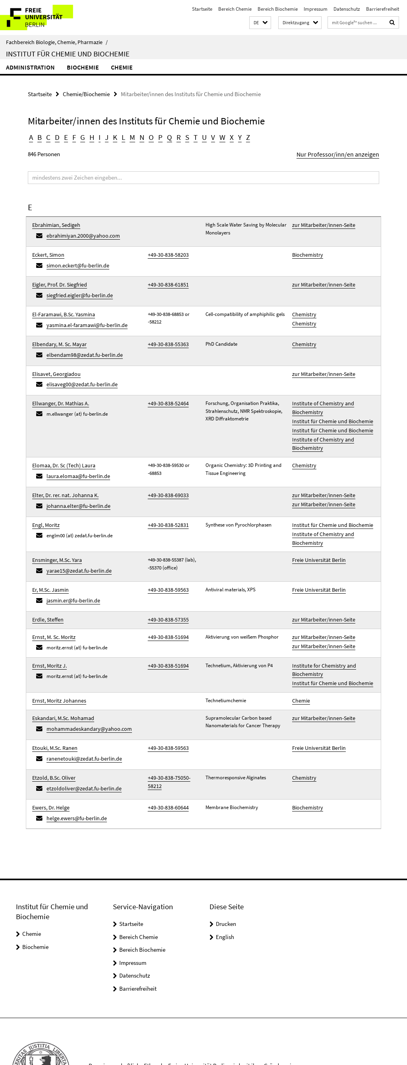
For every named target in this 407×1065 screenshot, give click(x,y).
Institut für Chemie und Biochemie (68, 53)
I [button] (98, 136)
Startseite (202, 9)
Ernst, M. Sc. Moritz (52, 596)
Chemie (122, 67)
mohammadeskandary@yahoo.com (85, 680)
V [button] (209, 136)
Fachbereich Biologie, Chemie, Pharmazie (57, 42)
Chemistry (303, 304)
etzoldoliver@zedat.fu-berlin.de (80, 734)
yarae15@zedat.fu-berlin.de (76, 535)
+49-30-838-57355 (166, 580)
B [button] (39, 136)
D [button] (56, 136)
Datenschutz (346, 9)
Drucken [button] (226, 865)
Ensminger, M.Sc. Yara (55, 526)
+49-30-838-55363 (166, 331)
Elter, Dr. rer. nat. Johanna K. (63, 467)
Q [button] (166, 136)
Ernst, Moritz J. (48, 623)
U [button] (200, 136)
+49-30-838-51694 (166, 596)
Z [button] (243, 136)
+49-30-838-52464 (166, 385)
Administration (30, 67)
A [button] (31, 136)
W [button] (218, 136)
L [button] (121, 136)
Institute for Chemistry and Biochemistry (320, 627)
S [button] (183, 136)
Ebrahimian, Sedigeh (54, 223)
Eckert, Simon (47, 250)
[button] (260, 22)
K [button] (113, 136)
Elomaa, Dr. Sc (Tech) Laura (62, 440)
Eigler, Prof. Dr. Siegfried (58, 277)
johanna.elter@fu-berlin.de (75, 476)
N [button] (139, 136)
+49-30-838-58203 (166, 250)
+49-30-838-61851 (166, 277)
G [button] (81, 136)
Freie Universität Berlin (316, 526)
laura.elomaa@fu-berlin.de (76, 449)
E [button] (65, 136)
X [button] (227, 136)
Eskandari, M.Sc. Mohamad (61, 670)
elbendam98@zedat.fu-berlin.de (81, 340)
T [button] (192, 136)
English (225, 879)
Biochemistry (306, 250)
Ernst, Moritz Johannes (56, 654)
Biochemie (83, 67)
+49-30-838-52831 (166, 494)
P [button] (157, 136)
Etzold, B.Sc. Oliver (52, 724)
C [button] (48, 136)
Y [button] (234, 136)
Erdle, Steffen (46, 580)
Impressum (316, 9)
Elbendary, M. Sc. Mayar (57, 331)
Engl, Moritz (45, 494)
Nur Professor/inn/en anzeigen (342, 153)
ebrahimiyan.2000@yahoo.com (80, 232)
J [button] (105, 136)
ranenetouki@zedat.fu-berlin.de (80, 707)
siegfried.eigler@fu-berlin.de (77, 286)
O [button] (148, 136)
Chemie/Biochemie (86, 93)
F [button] (73, 136)
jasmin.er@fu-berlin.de (71, 562)
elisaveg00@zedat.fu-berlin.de (78, 367)
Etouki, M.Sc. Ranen (53, 697)
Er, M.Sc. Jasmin (49, 553)
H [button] (90, 136)
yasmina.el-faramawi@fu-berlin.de (84, 313)
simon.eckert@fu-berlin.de (75, 259)
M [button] (130, 136)
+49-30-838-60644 (166, 751)
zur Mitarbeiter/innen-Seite (321, 223)
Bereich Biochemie (278, 9)
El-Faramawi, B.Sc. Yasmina (62, 304)
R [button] (175, 136)
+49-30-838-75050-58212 (172, 724)
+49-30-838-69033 (166, 467)
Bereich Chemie (235, 9)
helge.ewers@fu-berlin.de (74, 761)
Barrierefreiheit (382, 9)
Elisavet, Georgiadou (54, 358)
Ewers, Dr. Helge (49, 751)
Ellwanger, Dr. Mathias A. (58, 385)
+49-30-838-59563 (166, 553)
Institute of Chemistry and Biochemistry (319, 389)
